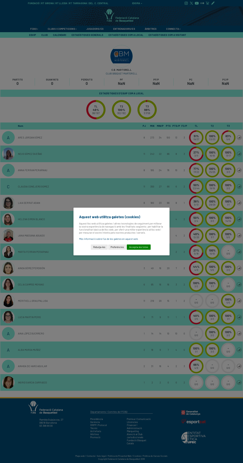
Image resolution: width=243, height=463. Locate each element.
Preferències (117, 247)
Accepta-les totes (138, 247)
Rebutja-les (99, 247)
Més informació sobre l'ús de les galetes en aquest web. (108, 238)
